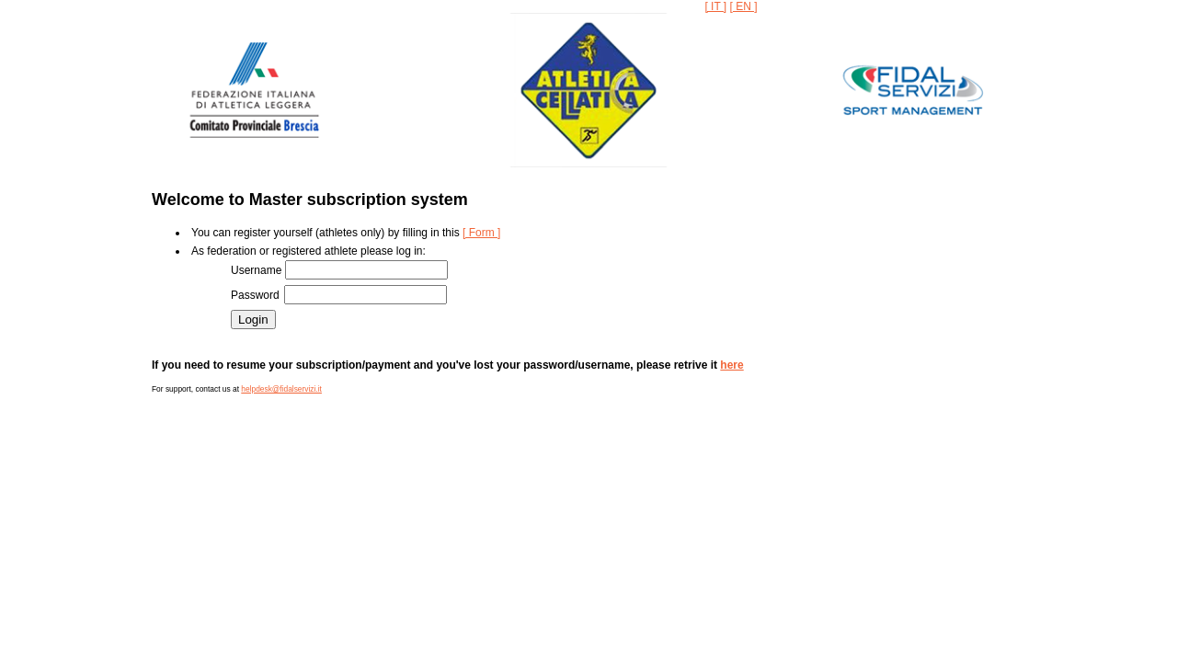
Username (258, 270)
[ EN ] (744, 6)
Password (256, 295)
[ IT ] (715, 6)
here (731, 365)
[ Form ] (481, 232)
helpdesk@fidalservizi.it (281, 389)
